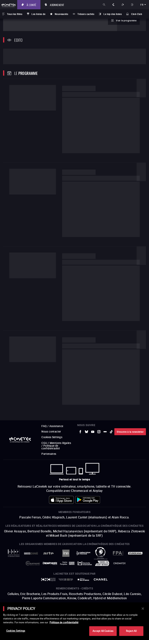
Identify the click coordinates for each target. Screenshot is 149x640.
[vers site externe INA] (66, 547)
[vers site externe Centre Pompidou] (67, 557)
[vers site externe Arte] (48, 547)
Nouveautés (61, 14)
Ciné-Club (136, 14)
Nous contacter (51, 425)
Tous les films (14, 14)
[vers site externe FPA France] (118, 547)
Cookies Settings (52, 431)
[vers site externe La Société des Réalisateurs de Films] (14, 547)
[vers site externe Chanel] (100, 573)
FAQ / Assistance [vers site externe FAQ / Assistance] (52, 420)
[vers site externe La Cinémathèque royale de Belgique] (119, 557)
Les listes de (38, 14)
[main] (74, 621)
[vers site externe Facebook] (80, 425)
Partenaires (48, 447)
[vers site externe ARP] (100, 547)
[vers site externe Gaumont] (33, 557)
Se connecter (132, 4)
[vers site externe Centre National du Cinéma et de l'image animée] (48, 573)
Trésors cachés (85, 14)
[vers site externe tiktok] (111, 425)
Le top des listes (113, 14)
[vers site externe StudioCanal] (135, 547)
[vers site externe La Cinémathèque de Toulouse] (83, 547)
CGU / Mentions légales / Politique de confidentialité (56, 439)
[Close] (143, 608)
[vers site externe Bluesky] (86, 425)
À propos (113, 4)
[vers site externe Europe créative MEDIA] (66, 573)
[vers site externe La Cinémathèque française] (50, 557)
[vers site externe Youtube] (93, 425)
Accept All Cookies (102, 631)
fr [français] (141, 4)
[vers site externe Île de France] (83, 573)
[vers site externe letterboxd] (105, 425)
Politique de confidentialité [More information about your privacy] (64, 622)
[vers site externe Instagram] (99, 425)
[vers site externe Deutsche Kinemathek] (85, 557)
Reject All (131, 631)
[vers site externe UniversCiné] (31, 547)
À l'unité (37, 5)
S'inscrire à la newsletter (130, 425)
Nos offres (123, 4)
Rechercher (104, 4)
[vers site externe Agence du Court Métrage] (102, 557)
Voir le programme (126, 20)
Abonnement (63, 5)
